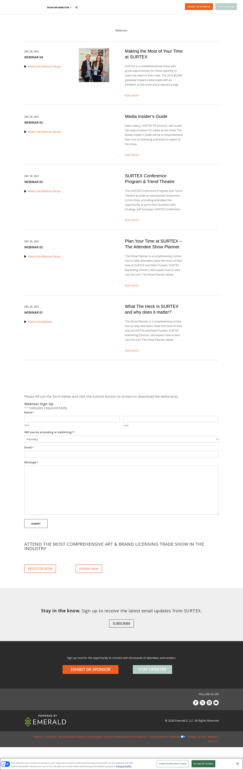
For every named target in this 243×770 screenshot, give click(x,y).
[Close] (237, 763)
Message (31, 482)
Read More (132, 99)
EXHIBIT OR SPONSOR (198, 6)
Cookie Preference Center (173, 763)
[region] (121, 764)
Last (126, 445)
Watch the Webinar (40, 337)
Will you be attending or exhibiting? (49, 452)
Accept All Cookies (203, 763)
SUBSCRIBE (121, 646)
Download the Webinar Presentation (148, 155)
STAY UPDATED (226, 6)
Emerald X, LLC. (184, 743)
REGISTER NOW (40, 588)
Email (28, 467)
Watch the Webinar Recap (44, 66)
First (27, 445)
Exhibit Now (88, 588)
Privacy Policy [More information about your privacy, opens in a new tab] (123, 766)
